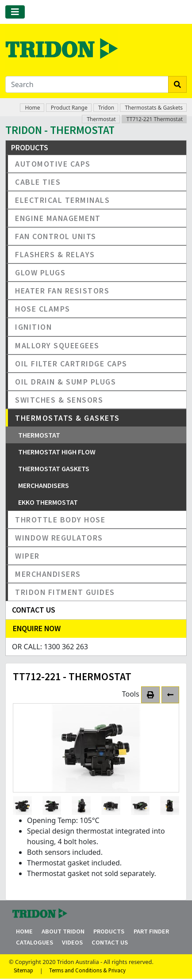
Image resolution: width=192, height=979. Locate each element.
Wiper (27, 556)
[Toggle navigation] (15, 12)
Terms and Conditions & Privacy (87, 970)
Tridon (106, 107)
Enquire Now (37, 628)
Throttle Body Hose (60, 519)
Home (32, 107)
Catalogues (34, 942)
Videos (72, 942)
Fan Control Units (55, 236)
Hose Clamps (42, 309)
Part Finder (151, 931)
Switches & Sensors (59, 400)
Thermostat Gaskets (53, 468)
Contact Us (110, 942)
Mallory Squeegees (57, 345)
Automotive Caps (53, 164)
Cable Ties (38, 182)
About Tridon (63, 931)
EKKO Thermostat (48, 502)
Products (108, 931)
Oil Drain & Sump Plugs (65, 382)
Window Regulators (59, 538)
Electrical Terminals (62, 200)
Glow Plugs (40, 272)
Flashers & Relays (55, 254)
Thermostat (101, 119)
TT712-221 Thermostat (155, 119)
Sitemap (23, 970)
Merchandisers (43, 485)
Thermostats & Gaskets (154, 107)
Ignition (33, 327)
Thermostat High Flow (57, 451)
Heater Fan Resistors (62, 291)
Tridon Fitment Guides (65, 592)
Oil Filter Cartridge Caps (71, 363)
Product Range (69, 107)
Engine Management (58, 218)
